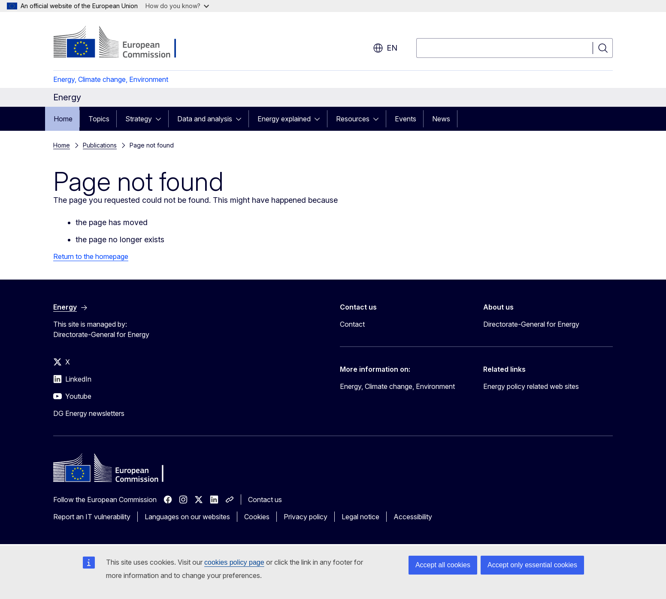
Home (63, 118)
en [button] (385, 48)
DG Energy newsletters (88, 413)
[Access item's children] (161, 119)
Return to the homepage (90, 256)
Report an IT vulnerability (91, 516)
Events (405, 118)
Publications (100, 145)
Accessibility (413, 516)
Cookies (256, 516)
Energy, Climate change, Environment (110, 79)
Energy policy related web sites (531, 386)
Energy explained (284, 118)
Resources (352, 118)
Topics (98, 118)
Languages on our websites (187, 516)
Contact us (265, 499)
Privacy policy (305, 516)
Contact (352, 324)
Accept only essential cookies (532, 565)
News (441, 118)
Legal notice (360, 516)
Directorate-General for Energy (531, 324)
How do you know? (177, 5)
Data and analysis (204, 118)
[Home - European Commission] (122, 43)
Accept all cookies (442, 565)
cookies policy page (234, 562)
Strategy (138, 118)
